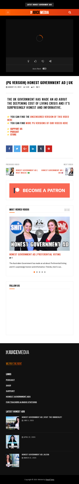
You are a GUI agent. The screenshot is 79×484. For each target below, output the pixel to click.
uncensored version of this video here (38, 118)
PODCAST (14, 131)
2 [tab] (37, 272)
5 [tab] (45, 272)
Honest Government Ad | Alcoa (35, 454)
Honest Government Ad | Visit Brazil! (27, 171)
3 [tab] (39, 272)
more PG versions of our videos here (47, 123)
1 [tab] (34, 272)
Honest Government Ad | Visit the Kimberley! (42, 417)
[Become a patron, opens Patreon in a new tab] (39, 190)
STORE (13, 134)
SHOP (8, 385)
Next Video (68, 164)
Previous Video (12, 164)
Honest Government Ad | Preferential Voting (35, 254)
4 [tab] (42, 272)
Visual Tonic (50, 479)
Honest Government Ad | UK (52, 171)
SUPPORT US (16, 128)
